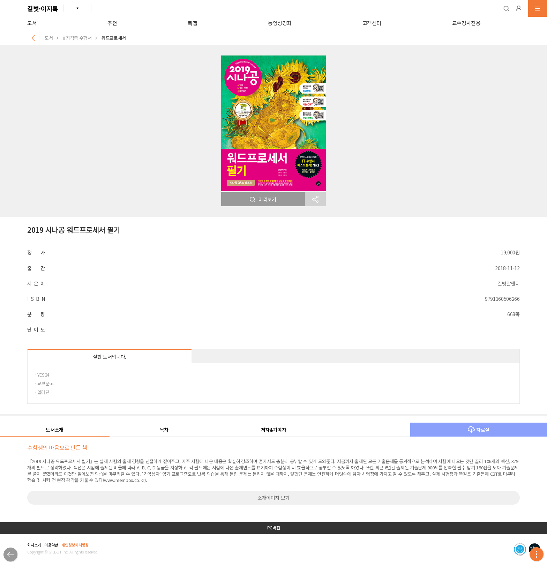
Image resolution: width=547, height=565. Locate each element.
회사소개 (34, 545)
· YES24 (42, 374)
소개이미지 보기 (273, 497)
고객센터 (372, 23)
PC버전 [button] (273, 528)
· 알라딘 (42, 392)
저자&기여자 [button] (273, 429)
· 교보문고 (44, 383)
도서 (32, 23)
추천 (112, 23)
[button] (506, 8)
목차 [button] (164, 429)
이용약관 (51, 545)
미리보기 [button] (263, 199)
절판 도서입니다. (109, 356)
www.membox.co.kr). (125, 480)
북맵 (192, 23)
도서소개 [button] (54, 429)
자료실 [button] (478, 430)
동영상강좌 (280, 23)
